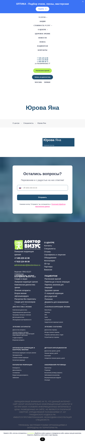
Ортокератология (17, 355)
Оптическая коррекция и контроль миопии (24, 352)
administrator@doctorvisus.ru (27, 265)
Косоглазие (47, 355)
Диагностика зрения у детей (52, 351)
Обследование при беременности (22, 319)
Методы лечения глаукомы (51, 332)
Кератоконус (47, 368)
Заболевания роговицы (55, 365)
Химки (47, 82)
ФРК (45, 315)
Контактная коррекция (19, 360)
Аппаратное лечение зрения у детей (54, 358)
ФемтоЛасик (47, 310)
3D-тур (47, 264)
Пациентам (42, 46)
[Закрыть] (83, 1)
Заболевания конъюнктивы (52, 375)
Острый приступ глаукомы (51, 337)
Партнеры (48, 267)
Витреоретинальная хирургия (52, 377)
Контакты (42, 50)
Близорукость (16, 368)
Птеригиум (47, 370)
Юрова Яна (42, 123)
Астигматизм (16, 372)
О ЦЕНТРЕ (49, 242)
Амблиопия (16, 377)
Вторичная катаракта (18, 340)
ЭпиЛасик (47, 312)
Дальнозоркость (17, 370)
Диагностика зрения (22, 307)
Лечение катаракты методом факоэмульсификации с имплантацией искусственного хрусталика (23, 334)
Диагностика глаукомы (50, 330)
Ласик (46, 317)
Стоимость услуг (42, 25)
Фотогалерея (49, 261)
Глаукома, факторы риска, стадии (53, 334)
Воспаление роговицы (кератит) (53, 372)
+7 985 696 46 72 (42, 61)
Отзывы (47, 252)
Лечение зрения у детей (51, 353)
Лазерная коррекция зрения (57, 307)
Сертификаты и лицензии (55, 255)
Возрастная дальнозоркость (20, 375)
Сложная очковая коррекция (20, 357)
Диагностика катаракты (19, 330)
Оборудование (50, 258)
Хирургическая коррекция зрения (53, 322)
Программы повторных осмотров (22, 315)
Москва (38, 82)
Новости (42, 38)
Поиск (43, 42)
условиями (31, 433)
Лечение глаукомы (53, 326)
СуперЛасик (47, 319)
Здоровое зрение (42, 34)
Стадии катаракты (18, 337)
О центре (42, 29)
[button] (42, 77)
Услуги (42, 17)
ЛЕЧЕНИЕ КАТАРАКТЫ (21, 326)
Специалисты (28, 123)
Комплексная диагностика (20, 310)
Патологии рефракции (22, 365)
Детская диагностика (18, 317)
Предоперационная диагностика (22, 312)
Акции (43, 21)
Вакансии (48, 270)
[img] (15, 268)
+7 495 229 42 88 (42, 58)
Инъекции (47, 380)
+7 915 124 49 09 (42, 60)
